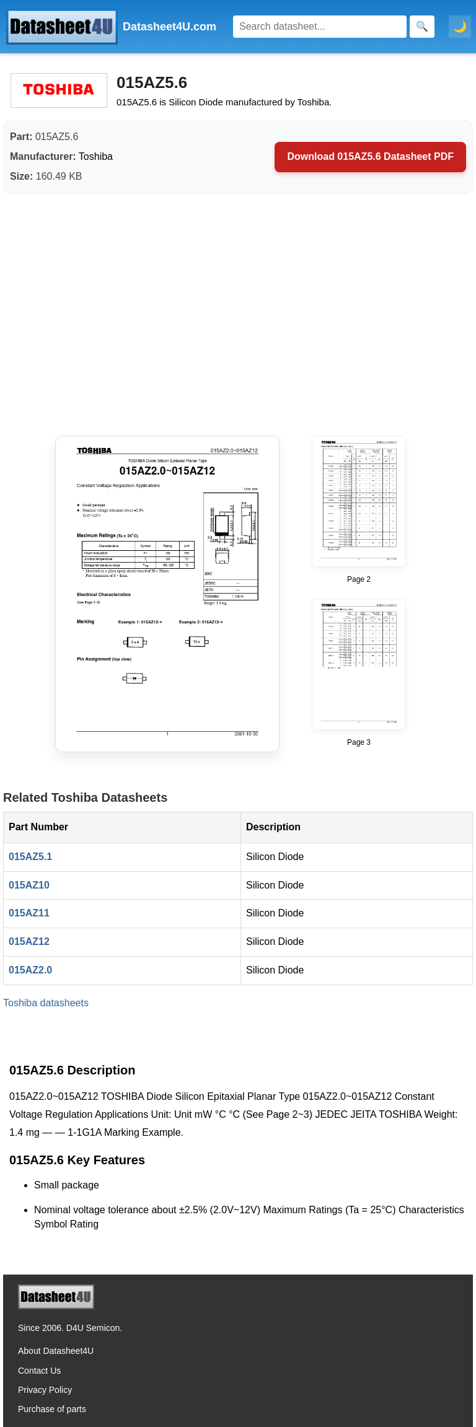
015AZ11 (29, 913)
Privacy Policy (45, 1390)
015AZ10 (29, 885)
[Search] (320, 26)
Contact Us (39, 1371)
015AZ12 (29, 941)
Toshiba (96, 156)
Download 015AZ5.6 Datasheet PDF (370, 156)
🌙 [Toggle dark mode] (460, 26)
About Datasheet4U (56, 1351)
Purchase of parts (52, 1409)
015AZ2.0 (30, 970)
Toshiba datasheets (46, 1003)
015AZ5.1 (30, 856)
